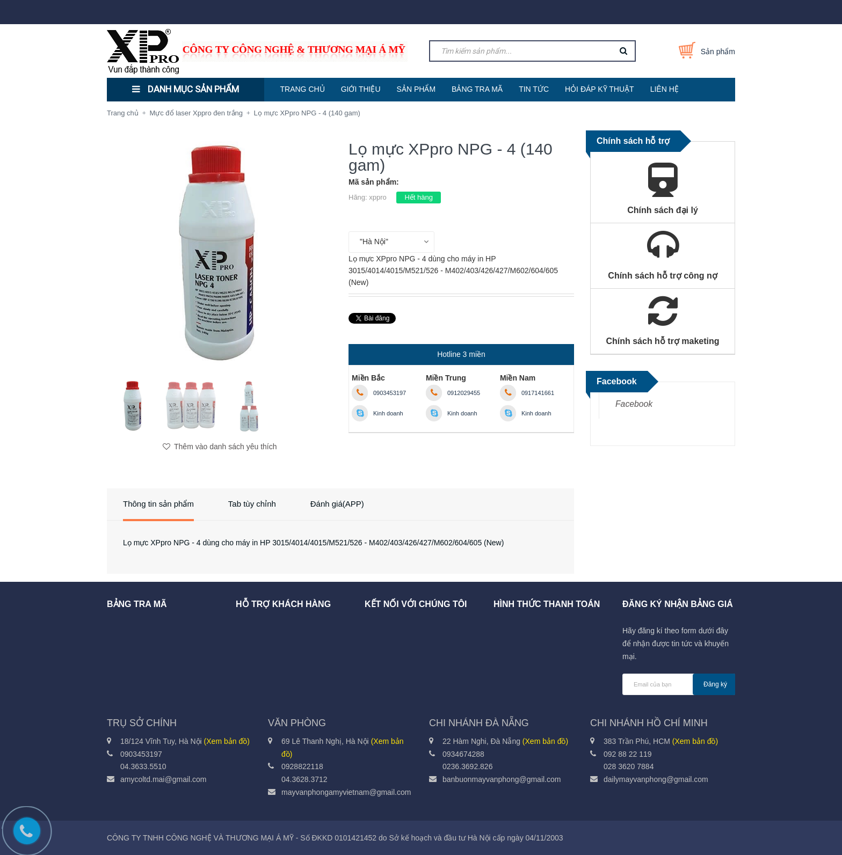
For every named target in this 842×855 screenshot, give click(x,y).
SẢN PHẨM (416, 89)
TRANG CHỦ (302, 89)
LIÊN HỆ (664, 89)
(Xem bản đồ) (227, 741)
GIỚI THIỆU (361, 89)
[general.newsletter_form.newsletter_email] (678, 684)
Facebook (633, 403)
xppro (378, 197)
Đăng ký (715, 684)
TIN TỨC (534, 89)
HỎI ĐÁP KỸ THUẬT (599, 89)
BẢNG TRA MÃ (477, 89)
